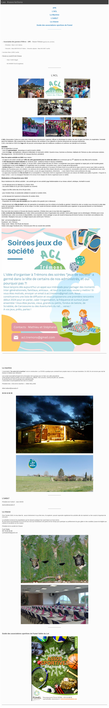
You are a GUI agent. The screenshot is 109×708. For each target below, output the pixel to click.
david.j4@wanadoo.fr (8, 505)
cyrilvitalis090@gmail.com (10, 532)
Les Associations (12, 2)
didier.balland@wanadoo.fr (10, 388)
